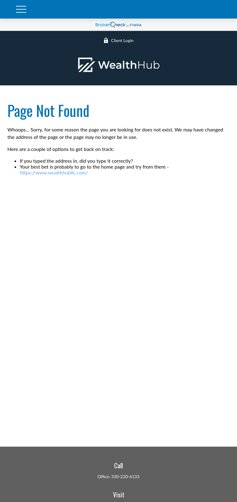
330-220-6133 (125, 476)
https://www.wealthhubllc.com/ (54, 172)
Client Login (118, 40)
